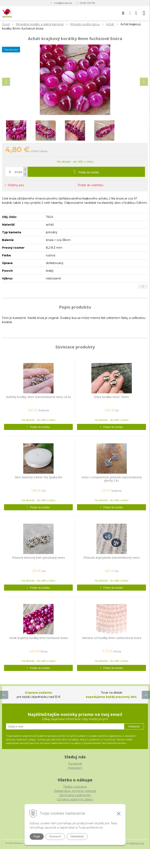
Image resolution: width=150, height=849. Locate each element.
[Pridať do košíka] (86, 172)
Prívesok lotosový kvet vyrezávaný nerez (38, 557)
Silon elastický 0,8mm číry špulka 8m (38, 477)
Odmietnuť (77, 836)
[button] (123, 13)
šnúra (18, 172)
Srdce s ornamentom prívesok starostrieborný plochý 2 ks (111, 478)
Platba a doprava (75, 787)
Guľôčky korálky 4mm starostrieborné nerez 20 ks (38, 397)
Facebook (75, 763)
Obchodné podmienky (75, 795)
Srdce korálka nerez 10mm (111, 397)
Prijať (36, 836)
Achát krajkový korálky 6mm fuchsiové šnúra (38, 638)
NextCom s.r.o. (137, 843)
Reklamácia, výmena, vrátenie (75, 791)
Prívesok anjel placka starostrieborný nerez (111, 557)
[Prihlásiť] (130, 13)
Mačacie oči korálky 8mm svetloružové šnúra (111, 638)
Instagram (75, 768)
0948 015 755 (87, 2)
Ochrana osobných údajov (75, 799)
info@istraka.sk (63, 2)
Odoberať (134, 726)
